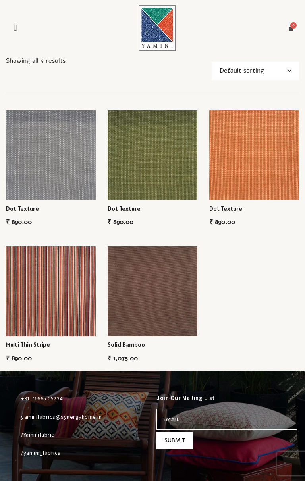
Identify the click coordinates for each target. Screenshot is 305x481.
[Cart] (290, 28)
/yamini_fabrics (41, 452)
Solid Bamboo (126, 344)
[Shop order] (255, 71)
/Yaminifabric (37, 434)
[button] (15, 27)
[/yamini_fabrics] (11, 452)
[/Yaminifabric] (11, 434)
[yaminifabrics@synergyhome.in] (11, 416)
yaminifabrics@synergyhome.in (61, 416)
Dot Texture (22, 208)
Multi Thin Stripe (28, 344)
